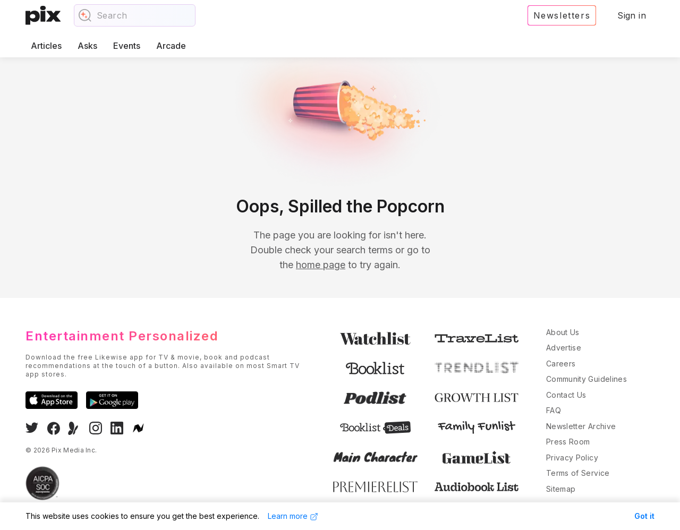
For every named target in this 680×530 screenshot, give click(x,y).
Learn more (293, 516)
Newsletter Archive (581, 426)
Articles (46, 45)
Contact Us (566, 394)
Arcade (171, 45)
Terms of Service (578, 472)
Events (126, 45)
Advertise (563, 347)
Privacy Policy (572, 457)
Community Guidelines (586, 378)
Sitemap (560, 488)
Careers (560, 363)
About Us (563, 332)
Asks (87, 45)
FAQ (553, 410)
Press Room (568, 441)
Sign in (631, 15)
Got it (644, 515)
